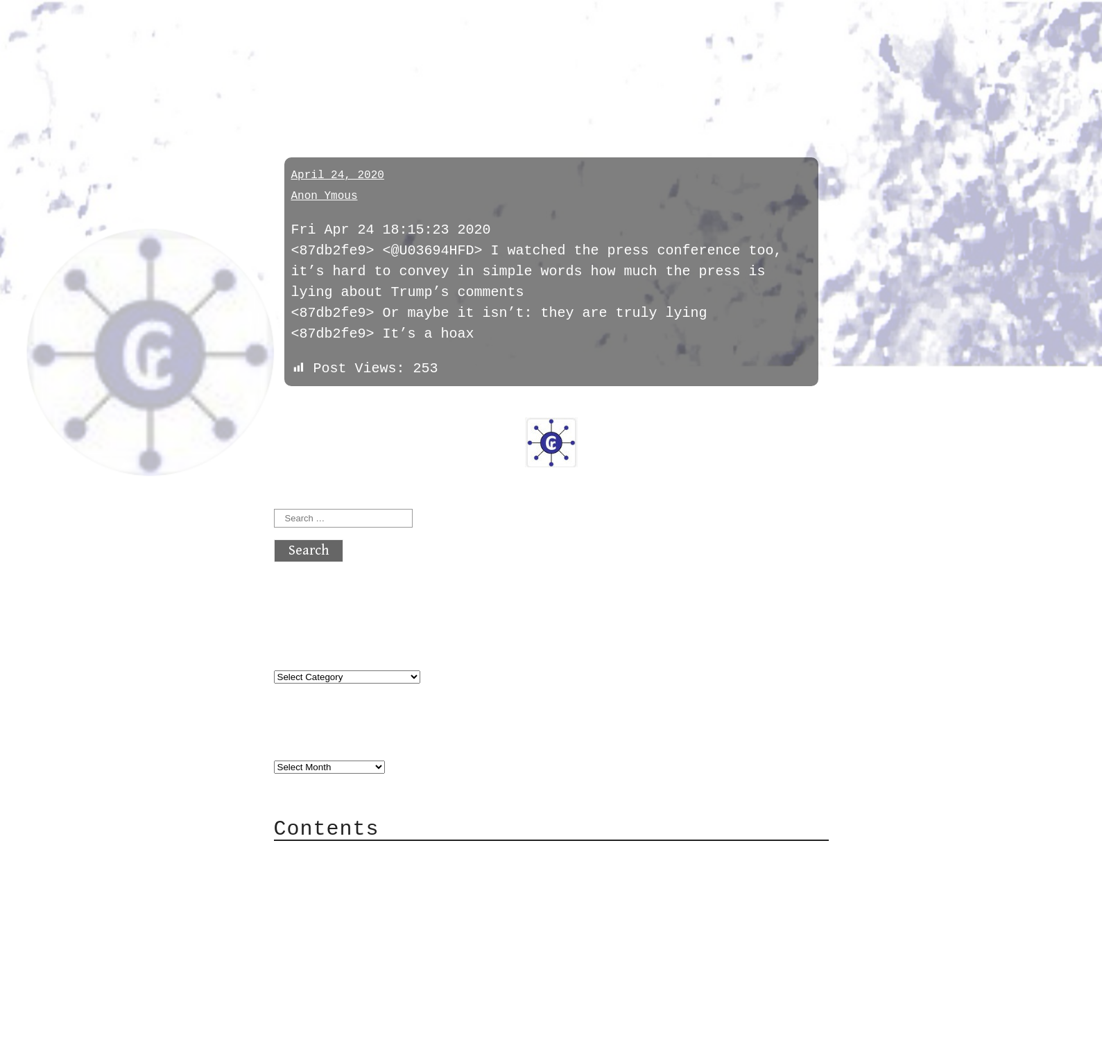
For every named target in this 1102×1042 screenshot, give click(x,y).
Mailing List (352, 920)
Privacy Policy (360, 941)
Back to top (319, 1024)
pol (290, 91)
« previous (307, 407)
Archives (307, 738)
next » (367, 407)
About (322, 858)
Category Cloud (360, 878)
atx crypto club (404, 36)
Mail (318, 899)
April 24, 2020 (337, 175)
